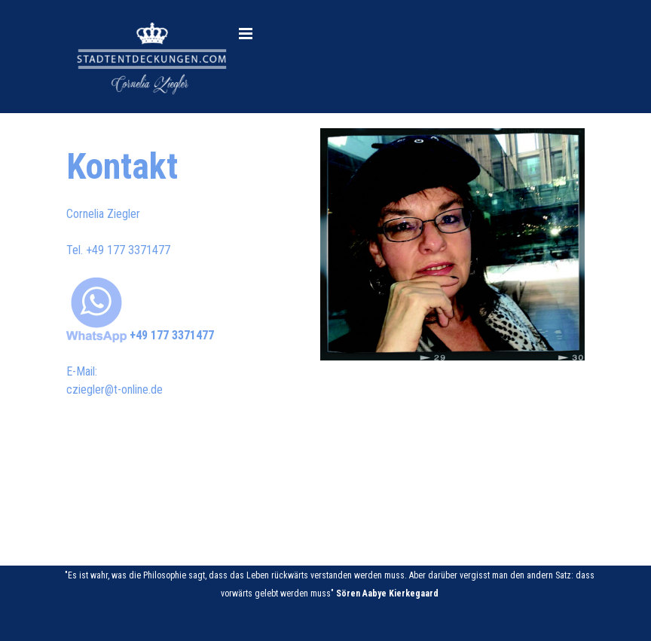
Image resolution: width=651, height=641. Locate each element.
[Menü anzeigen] (245, 33)
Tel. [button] (118, 250)
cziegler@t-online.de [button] (114, 389)
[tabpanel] (181, 269)
